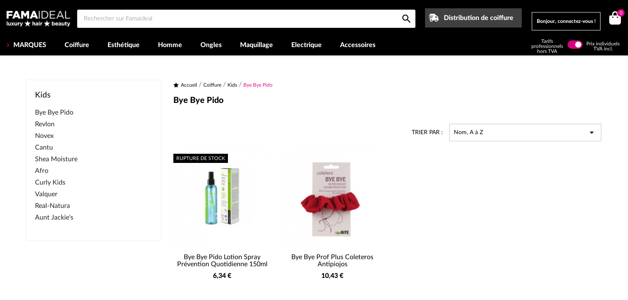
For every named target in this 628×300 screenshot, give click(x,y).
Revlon (45, 124)
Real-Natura (52, 205)
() (619, 14)
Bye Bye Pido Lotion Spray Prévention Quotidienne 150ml (222, 261)
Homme (170, 45)
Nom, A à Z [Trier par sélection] (525, 133)
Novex (44, 135)
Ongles (211, 45)
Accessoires (357, 45)
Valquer (46, 194)
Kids (42, 95)
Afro (41, 171)
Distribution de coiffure (478, 18)
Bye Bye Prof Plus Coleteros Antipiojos (332, 261)
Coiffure (77, 45)
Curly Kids (50, 182)
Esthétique (124, 45)
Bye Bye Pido (54, 112)
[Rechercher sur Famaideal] (246, 19)
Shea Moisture (56, 159)
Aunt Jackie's (54, 217)
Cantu (44, 147)
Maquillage (256, 45)
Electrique (306, 45)
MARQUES (29, 45)
